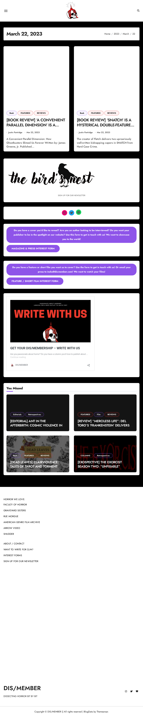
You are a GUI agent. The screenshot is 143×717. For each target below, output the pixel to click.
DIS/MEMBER (22, 688)
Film (99, 414)
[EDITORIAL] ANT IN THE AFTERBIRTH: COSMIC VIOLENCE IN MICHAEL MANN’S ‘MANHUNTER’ (36, 425)
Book (12, 113)
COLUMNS (85, 455)
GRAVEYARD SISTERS (15, 510)
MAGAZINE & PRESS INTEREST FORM (33, 248)
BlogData (88, 711)
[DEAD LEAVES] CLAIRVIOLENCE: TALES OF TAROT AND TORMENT (34, 464)
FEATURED (25, 113)
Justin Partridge (15, 132)
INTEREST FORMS (13, 555)
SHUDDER (9, 534)
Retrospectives (34, 414)
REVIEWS (41, 113)
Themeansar (102, 711)
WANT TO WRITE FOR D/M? (18, 549)
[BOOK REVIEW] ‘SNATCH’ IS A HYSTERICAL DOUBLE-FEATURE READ (104, 125)
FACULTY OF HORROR (15, 504)
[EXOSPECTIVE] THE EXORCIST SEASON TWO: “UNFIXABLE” (100, 464)
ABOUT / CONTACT (14, 543)
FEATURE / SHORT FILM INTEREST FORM (35, 281)
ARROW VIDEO (12, 528)
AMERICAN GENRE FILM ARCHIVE (22, 522)
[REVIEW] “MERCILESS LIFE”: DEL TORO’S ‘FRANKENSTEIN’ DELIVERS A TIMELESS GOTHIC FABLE (105, 425)
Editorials (17, 414)
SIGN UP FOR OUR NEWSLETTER (21, 561)
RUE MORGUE (11, 516)
